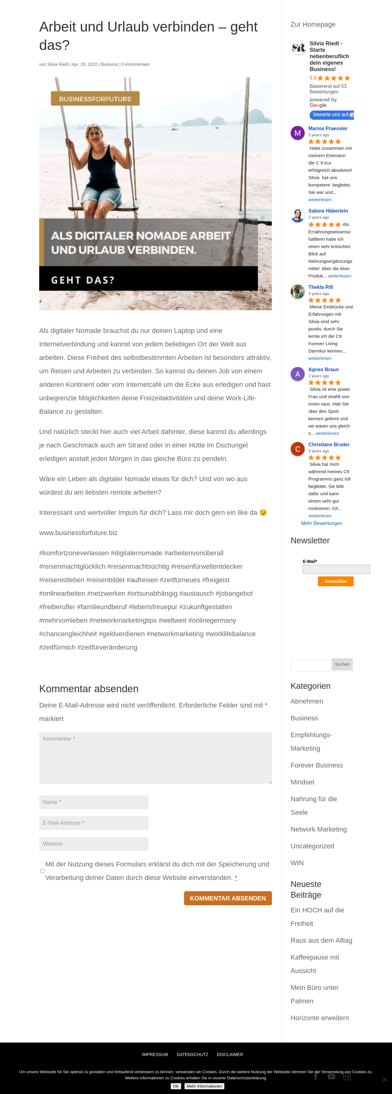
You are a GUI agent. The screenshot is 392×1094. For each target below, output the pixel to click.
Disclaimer (230, 1054)
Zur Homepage (313, 24)
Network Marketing (319, 829)
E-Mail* (310, 561)
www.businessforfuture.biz (78, 533)
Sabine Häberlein (328, 210)
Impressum (155, 1054)
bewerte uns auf (333, 114)
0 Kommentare (136, 64)
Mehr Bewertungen (321, 523)
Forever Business (317, 765)
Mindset (302, 782)
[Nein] (384, 1079)
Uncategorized (312, 846)
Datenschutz (192, 1054)
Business (109, 64)
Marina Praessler (328, 128)
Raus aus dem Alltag (321, 940)
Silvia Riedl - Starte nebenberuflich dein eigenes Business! (329, 56)
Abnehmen (307, 701)
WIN (297, 863)
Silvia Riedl (57, 64)
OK (176, 1086)
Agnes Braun (323, 369)
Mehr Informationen (204, 1086)
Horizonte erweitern (320, 1018)
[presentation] (328, 615)
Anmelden (336, 581)
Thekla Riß (320, 287)
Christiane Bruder (329, 444)
